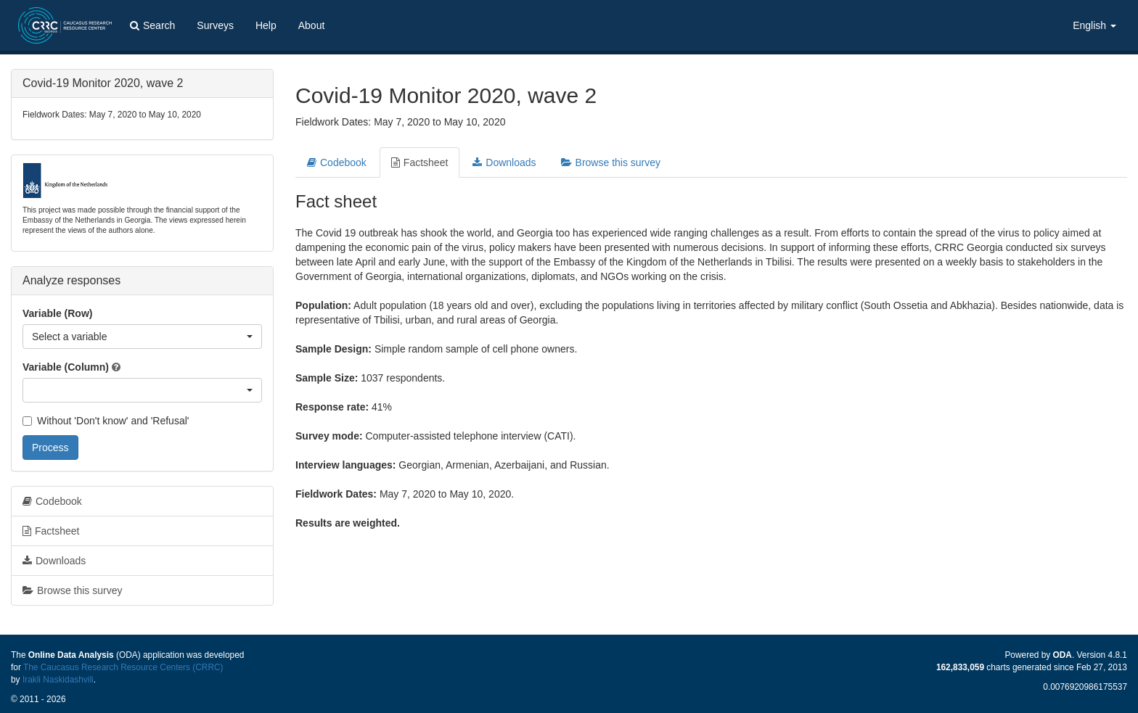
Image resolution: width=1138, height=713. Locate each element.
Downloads (504, 162)
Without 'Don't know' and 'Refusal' (105, 420)
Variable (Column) (65, 367)
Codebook (337, 162)
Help (266, 25)
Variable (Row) (57, 313)
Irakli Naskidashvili (58, 680)
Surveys (215, 25)
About (311, 25)
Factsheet (419, 162)
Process (50, 447)
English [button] (1094, 25)
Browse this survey (610, 162)
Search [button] (152, 25)
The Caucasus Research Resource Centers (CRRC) (123, 667)
